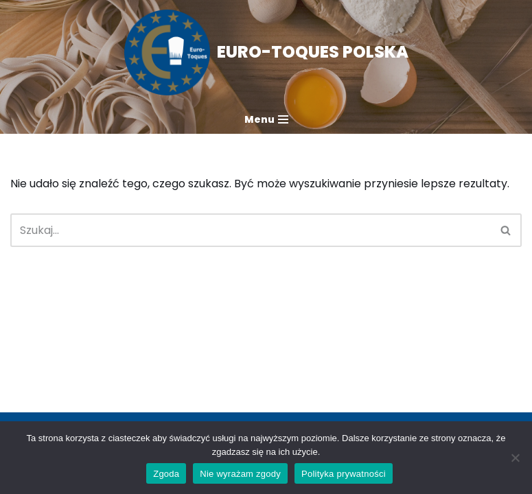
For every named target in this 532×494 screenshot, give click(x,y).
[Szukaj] (250, 230)
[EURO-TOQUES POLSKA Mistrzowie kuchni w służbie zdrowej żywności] (266, 52)
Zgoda (166, 474)
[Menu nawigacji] (266, 119)
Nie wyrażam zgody (240, 474)
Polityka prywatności (343, 474)
